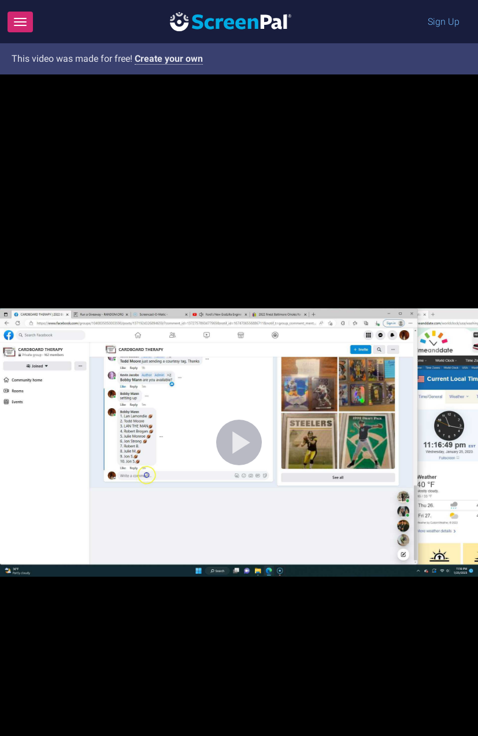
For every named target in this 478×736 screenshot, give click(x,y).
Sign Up (444, 21)
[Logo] (230, 21)
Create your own (169, 58)
